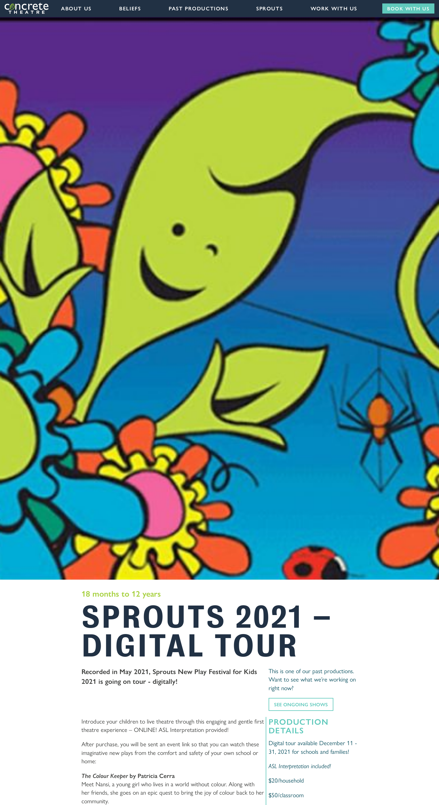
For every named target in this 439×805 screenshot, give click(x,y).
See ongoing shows (301, 704)
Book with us (408, 8)
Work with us (334, 8)
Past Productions (199, 8)
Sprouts (269, 8)
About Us (76, 8)
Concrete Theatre (27, 8)
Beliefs (130, 8)
